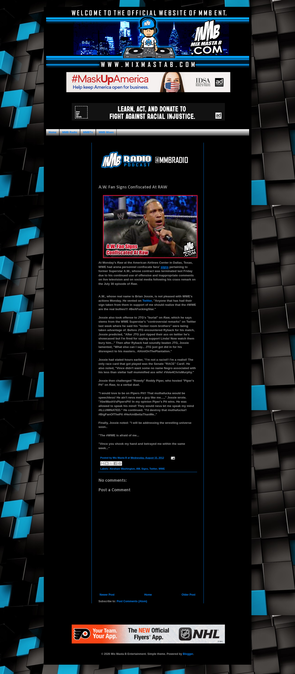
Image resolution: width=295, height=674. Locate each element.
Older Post (189, 594)
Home (52, 132)
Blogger (188, 654)
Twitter (147, 300)
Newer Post (107, 594)
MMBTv (88, 132)
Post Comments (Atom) (132, 601)
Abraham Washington (122, 468)
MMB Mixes (106, 132)
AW (138, 468)
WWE (162, 468)
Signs (144, 468)
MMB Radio (69, 132)
